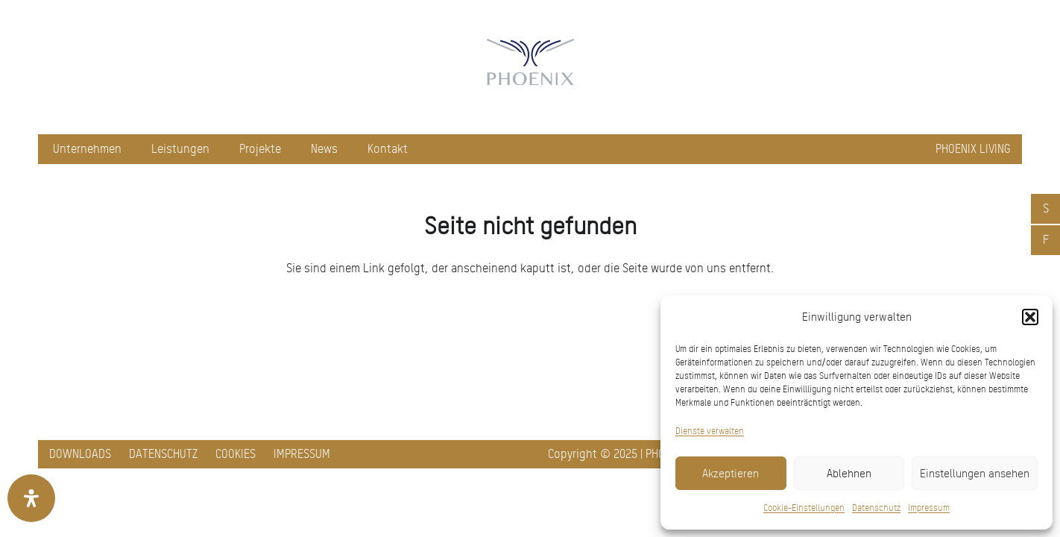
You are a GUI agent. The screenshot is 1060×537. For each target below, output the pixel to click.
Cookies (235, 454)
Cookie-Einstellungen (804, 508)
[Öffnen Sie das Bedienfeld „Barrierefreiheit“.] (31, 498)
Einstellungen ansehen (974, 473)
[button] (1030, 317)
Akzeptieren (730, 473)
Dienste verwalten (709, 431)
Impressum (929, 508)
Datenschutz (876, 508)
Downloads (80, 454)
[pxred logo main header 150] (530, 67)
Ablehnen (849, 473)
